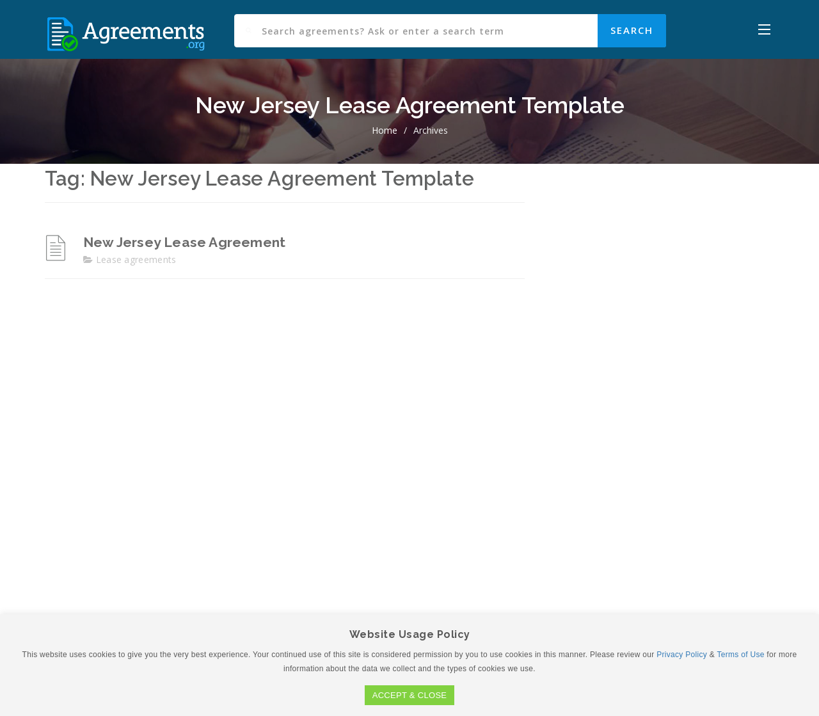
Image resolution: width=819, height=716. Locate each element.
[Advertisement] (659, 379)
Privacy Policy (681, 654)
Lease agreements (136, 259)
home (384, 130)
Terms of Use (740, 654)
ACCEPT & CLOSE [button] (409, 695)
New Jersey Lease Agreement (184, 242)
